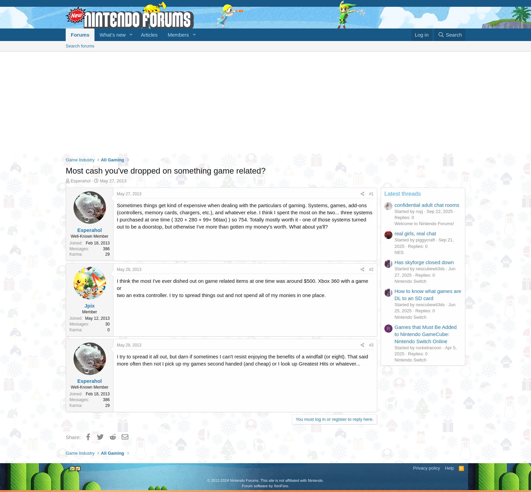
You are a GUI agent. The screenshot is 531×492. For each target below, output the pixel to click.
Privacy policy (426, 468)
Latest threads (402, 194)
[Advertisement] (265, 102)
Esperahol (81, 180)
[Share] (362, 194)
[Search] (449, 34)
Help (449, 468)
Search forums (80, 45)
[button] (131, 34)
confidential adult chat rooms (427, 205)
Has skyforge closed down (424, 262)
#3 (371, 345)
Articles (149, 35)
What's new (113, 35)
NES (399, 252)
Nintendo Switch (410, 281)
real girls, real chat (415, 233)
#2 (371, 269)
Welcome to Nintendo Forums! (424, 223)
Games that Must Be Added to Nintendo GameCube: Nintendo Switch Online (425, 334)
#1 (371, 194)
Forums (80, 35)
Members (178, 35)
